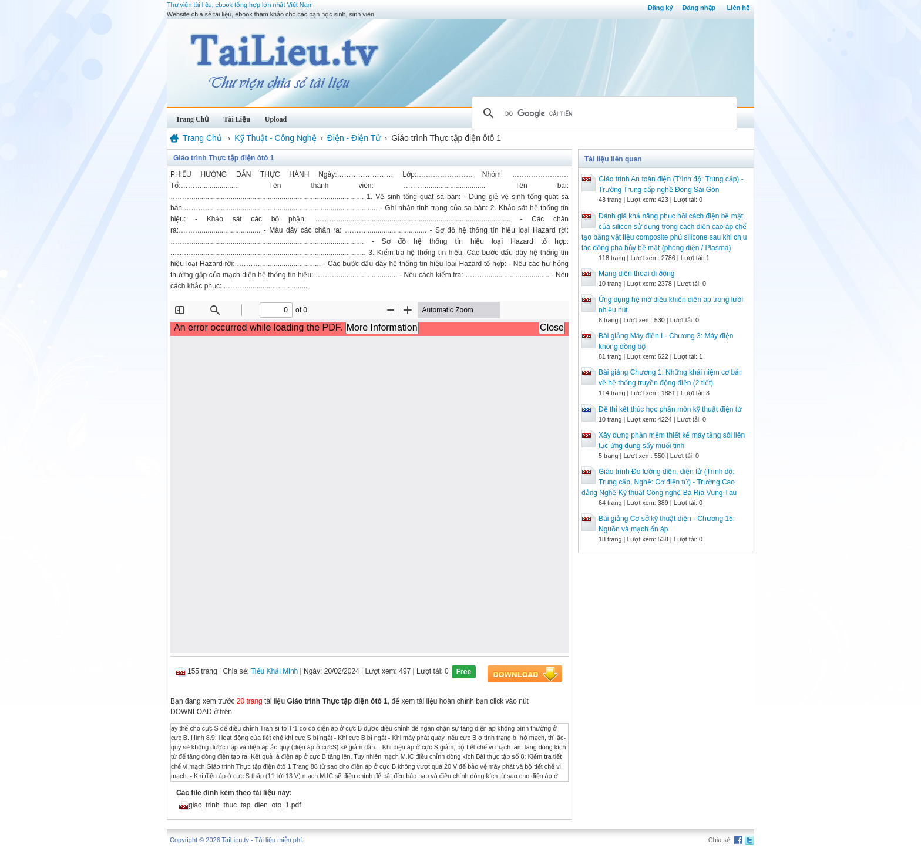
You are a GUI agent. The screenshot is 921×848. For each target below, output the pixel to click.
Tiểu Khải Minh (274, 671)
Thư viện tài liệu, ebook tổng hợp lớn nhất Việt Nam (240, 4)
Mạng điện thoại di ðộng (636, 274)
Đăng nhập (699, 7)
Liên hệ (738, 7)
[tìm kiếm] (602, 113)
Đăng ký (660, 7)
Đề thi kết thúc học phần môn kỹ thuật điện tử (670, 409)
